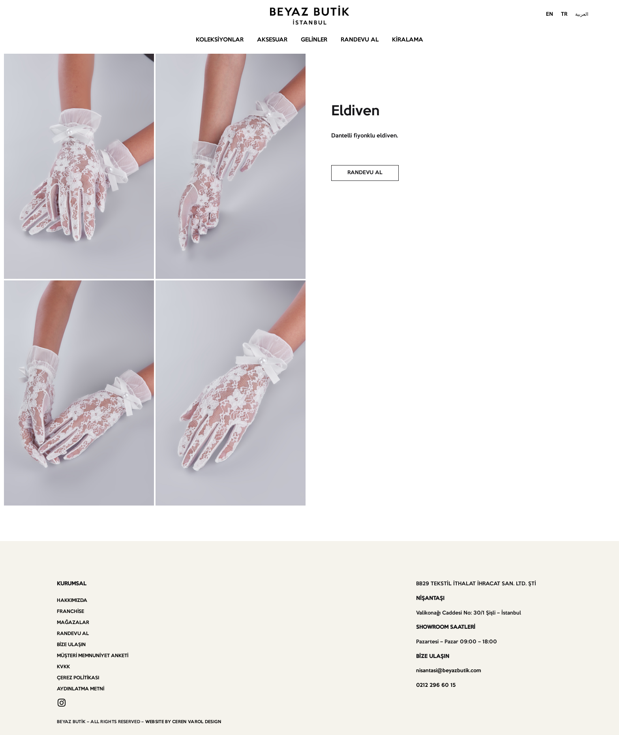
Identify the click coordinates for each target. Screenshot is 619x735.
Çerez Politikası (78, 677)
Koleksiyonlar (220, 40)
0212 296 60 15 (436, 685)
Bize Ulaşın (71, 644)
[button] (365, 173)
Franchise (70, 611)
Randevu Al (360, 40)
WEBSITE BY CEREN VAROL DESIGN (183, 722)
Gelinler (314, 40)
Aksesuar (272, 40)
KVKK (63, 666)
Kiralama (407, 40)
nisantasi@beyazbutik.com (448, 671)
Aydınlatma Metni (80, 689)
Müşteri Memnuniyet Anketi (92, 655)
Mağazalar (73, 622)
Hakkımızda (72, 600)
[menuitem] (549, 15)
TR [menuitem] (564, 14)
